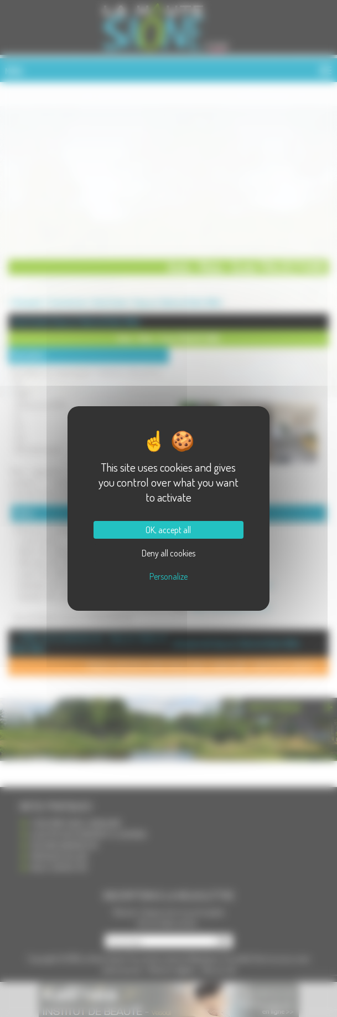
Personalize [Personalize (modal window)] (168, 576)
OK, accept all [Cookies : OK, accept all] (168, 529)
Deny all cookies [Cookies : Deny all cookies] (168, 553)
